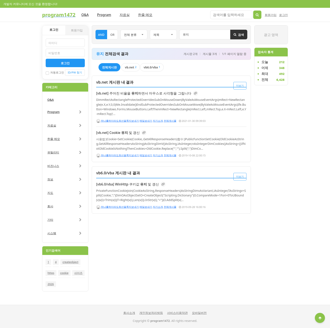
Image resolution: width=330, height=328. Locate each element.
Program (104, 14)
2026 (51, 284)
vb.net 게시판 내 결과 (114, 82)
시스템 (51, 233)
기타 (50, 220)
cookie (64, 273)
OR (112, 35)
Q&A (85, 14)
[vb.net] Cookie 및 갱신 (118, 132)
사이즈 (78, 273)
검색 (239, 35)
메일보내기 (146, 121)
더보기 (240, 83)
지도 (50, 193)
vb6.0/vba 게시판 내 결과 (118, 172)
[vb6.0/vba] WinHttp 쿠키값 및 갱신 (127, 184)
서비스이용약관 (177, 313)
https (51, 273)
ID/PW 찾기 (75, 72)
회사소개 (129, 313)
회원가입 (271, 15)
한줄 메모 (145, 14)
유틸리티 (53, 152)
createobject (70, 262)
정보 (50, 179)
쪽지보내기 (132, 121)
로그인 (283, 15)
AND (101, 35)
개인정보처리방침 (151, 313)
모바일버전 (199, 313)
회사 (50, 206)
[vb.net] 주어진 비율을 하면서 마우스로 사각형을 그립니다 (143, 93)
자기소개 (158, 121)
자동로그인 (55, 72)
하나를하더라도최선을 (111, 121)
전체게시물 (170, 121)
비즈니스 (53, 166)
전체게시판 (109, 67)
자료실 (125, 14)
